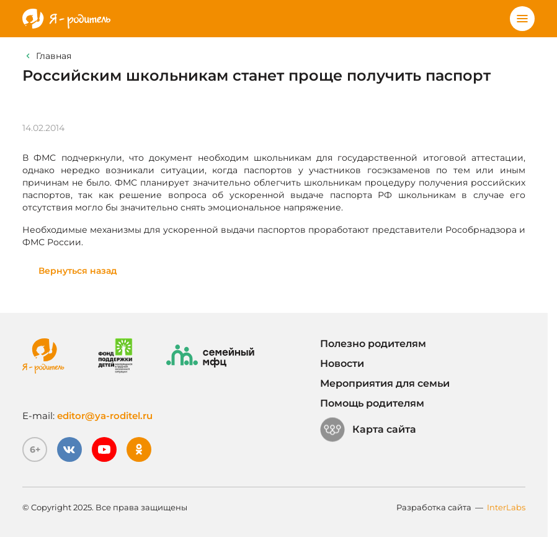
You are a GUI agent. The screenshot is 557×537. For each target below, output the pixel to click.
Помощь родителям (372, 403)
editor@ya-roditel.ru (105, 416)
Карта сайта (368, 429)
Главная (53, 55)
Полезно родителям (373, 344)
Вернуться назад (77, 271)
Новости (342, 363)
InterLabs (506, 507)
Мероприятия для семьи (385, 383)
